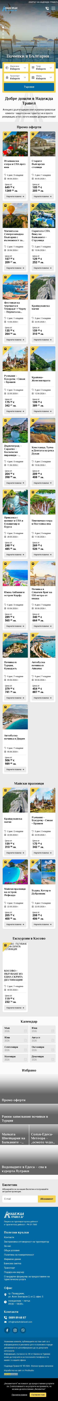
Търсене (29, 86)
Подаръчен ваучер (14, 1272)
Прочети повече (19, 1395)
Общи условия (11, 1250)
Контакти (9, 1237)
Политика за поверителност (19, 1254)
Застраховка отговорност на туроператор (26, 1241)
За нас (7, 1246)
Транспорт (9, 1267)
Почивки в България (27, 56)
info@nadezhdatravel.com (18, 1322)
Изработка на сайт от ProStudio (19, 1370)
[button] (3, 27)
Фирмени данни (12, 1259)
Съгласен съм (38, 1395)
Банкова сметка (12, 1263)
